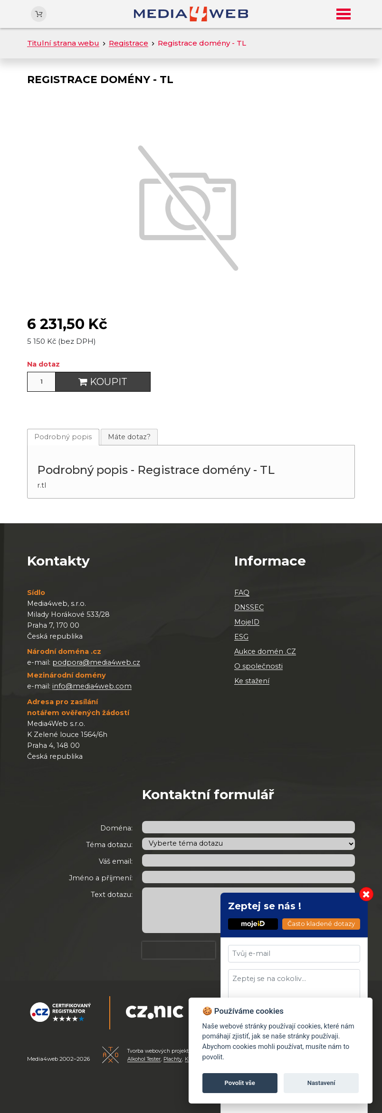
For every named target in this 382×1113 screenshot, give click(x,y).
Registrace (128, 42)
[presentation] (178, 950)
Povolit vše (240, 1082)
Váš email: (116, 861)
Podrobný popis (63, 437)
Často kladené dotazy (321, 923)
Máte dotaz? (129, 437)
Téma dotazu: (109, 844)
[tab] (63, 437)
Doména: (116, 828)
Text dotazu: (112, 894)
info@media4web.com (92, 686)
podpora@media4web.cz (96, 662)
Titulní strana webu (63, 42)
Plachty (172, 1059)
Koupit (102, 381)
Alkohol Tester (144, 1059)
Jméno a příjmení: (101, 878)
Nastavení (321, 1082)
